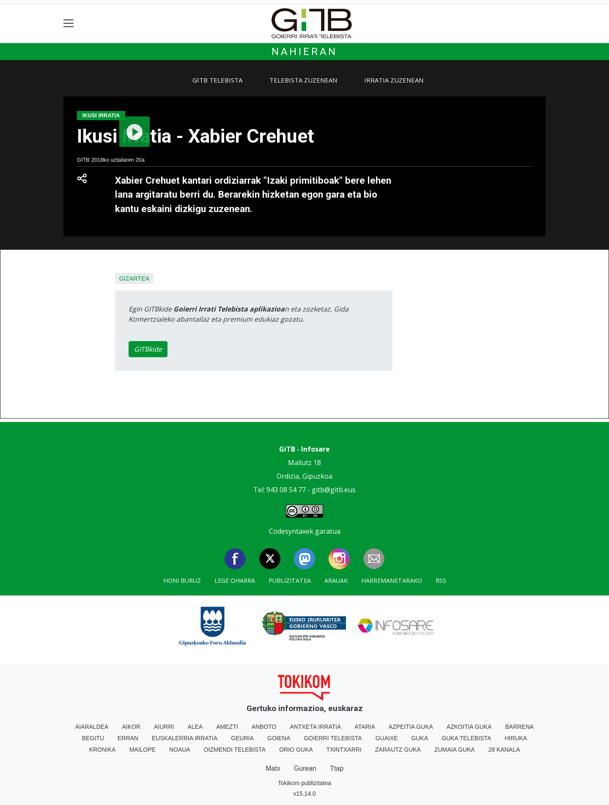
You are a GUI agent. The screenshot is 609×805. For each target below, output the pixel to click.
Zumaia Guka (454, 749)
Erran (128, 738)
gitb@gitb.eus (334, 489)
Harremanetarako (391, 580)
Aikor (131, 726)
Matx (273, 768)
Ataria (364, 726)
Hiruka (516, 738)
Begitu (93, 738)
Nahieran (304, 52)
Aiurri (164, 726)
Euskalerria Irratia (184, 738)
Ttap (336, 768)
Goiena (278, 738)
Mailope (142, 749)
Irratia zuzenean (393, 80)
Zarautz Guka (398, 749)
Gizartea (134, 278)
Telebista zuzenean (303, 80)
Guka (419, 738)
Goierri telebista (333, 738)
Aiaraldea (92, 726)
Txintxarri (344, 749)
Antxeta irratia (315, 726)
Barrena (519, 726)
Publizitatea (290, 580)
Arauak (336, 580)
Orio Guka (296, 749)
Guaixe (387, 738)
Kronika (102, 749)
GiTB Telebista (217, 80)
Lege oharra (234, 580)
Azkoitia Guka (469, 726)
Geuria (242, 738)
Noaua (179, 749)
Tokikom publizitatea (304, 783)
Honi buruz (182, 580)
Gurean (305, 768)
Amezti (227, 726)
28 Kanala (504, 749)
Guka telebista (466, 738)
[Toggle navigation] (69, 23)
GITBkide (148, 349)
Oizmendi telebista (235, 749)
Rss (441, 580)
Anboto (264, 726)
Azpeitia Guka (411, 726)
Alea (195, 726)
